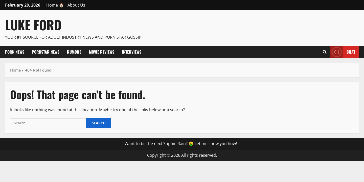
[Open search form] (325, 52)
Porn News (14, 52)
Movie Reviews (101, 52)
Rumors (74, 52)
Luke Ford (33, 24)
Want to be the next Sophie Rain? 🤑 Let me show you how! (181, 143)
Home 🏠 (55, 5)
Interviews (131, 52)
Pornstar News (45, 52)
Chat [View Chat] (342, 52)
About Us (76, 5)
